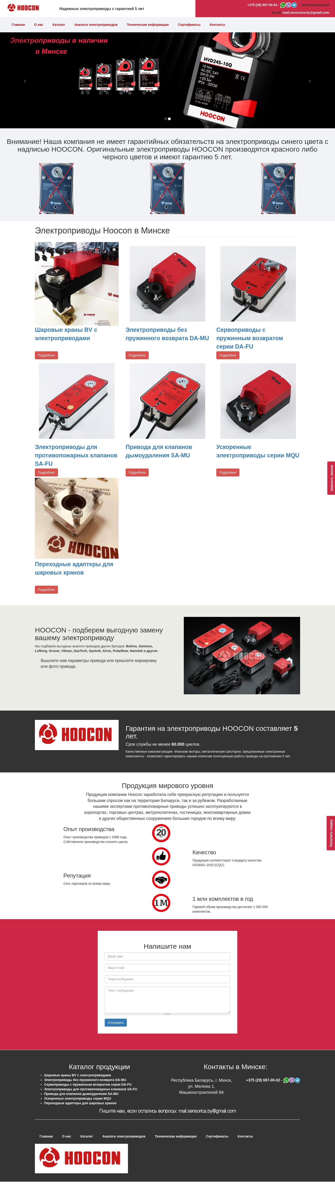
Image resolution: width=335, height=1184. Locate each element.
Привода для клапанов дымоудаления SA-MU (81, 1094)
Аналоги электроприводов (95, 25)
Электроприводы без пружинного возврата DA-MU (85, 1080)
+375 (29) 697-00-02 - (263, 5)
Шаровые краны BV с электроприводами (77, 1075)
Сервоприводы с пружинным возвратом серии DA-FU (249, 337)
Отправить (116, 1022)
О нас (38, 25)
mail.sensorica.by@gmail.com (306, 12)
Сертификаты (189, 25)
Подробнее (46, 355)
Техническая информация (148, 25)
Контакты (217, 25)
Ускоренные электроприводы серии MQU (77, 1098)
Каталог (59, 25)
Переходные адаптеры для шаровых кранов (80, 1103)
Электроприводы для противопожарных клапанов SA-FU (76, 455)
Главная (18, 25)
